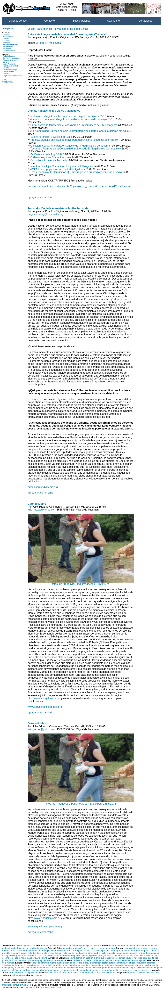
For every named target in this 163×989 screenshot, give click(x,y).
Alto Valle (6, 42)
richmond (115, 968)
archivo (4, 79)
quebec (5, 948)
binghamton (95, 963)
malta (103, 953)
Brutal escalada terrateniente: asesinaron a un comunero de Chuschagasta (73, 125)
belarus (38, 951)
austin (60, 963)
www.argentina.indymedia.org (45, 707)
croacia (95, 951)
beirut (20, 973)
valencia (45, 958)
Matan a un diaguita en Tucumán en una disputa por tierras (64, 116)
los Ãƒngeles (75, 965)
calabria (87, 951)
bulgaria (79, 951)
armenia (5, 951)
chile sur (100, 958)
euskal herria (137, 951)
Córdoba (6, 40)
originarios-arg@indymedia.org (45, 214)
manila (93, 948)
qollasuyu (6, 961)
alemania (154, 951)
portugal (102, 956)
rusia (122, 956)
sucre (113, 958)
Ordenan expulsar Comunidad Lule (50, 158)
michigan (108, 965)
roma (108, 956)
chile (93, 958)
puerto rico (153, 958)
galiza (146, 951)
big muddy (84, 963)
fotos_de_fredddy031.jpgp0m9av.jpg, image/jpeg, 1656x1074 (81, 803)
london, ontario (116, 946)
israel (26, 973)
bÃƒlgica (46, 951)
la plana (45, 953)
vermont (123, 970)
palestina (33, 973)
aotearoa (78, 961)
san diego (154, 968)
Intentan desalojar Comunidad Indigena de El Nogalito (61, 166)
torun (158, 956)
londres (89, 953)
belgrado (55, 951)
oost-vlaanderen (29, 956)
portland (106, 968)
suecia (147, 956)
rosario (14, 961)
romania (116, 956)
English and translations (12, 76)
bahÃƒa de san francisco (23, 970)
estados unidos (19, 975)
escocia (139, 956)
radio (140, 973)
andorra (144, 948)
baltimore (74, 963)
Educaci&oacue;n (10, 70)
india (4, 963)
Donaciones (145, 20)
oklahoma (78, 968)
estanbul (32, 953)
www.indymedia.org (25, 946)
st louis (145, 968)
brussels (71, 951)
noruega (6, 956)
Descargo (44, 988)
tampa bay (85, 970)
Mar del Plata (8, 46)
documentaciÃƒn (88, 973)
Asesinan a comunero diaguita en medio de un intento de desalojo (68, 119)
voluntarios (110, 973)
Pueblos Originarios (10, 60)
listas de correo (71, 973)
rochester (124, 968)
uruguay (38, 961)
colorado (151, 963)
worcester (147, 970)
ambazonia (48, 946)
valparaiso (48, 961)
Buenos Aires (8, 37)
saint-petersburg (107, 948)
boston (105, 963)
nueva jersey (8, 968)
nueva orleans (37, 968)
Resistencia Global (10, 66)
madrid (97, 953)
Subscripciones (81, 20)
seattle (76, 970)
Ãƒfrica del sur (92, 946)
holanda (133, 953)
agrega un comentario (40, 197)
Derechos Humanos (11, 58)
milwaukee (118, 965)
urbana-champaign (110, 970)
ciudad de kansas (60, 965)
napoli (126, 953)
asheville (45, 963)
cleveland (141, 963)
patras (77, 956)
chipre (102, 951)
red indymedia (7, 81)
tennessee (95, 970)
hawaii (30, 965)
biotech (38, 975)
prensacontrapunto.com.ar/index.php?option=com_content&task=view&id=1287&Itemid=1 (79, 186)
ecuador (129, 958)
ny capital (46, 965)
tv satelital (148, 973)
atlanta (53, 963)
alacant (136, 948)
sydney (142, 961)
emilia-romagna (113, 951)
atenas (13, 951)
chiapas (86, 958)
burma (65, 948)
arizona (36, 963)
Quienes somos (17, 20)
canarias (58, 946)
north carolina (51, 968)
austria (20, 951)
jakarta (72, 948)
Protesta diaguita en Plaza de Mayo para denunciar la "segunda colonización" (75, 140)
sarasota (68, 970)
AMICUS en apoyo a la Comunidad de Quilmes (57, 169)
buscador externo (8, 83)
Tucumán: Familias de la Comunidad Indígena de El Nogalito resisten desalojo (75, 149)
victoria (35, 948)
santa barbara (42, 970)
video (156, 973)
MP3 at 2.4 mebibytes (48, 42)
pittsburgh (97, 968)
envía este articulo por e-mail (71, 28)
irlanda (24, 953)
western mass (134, 970)
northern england (150, 953)
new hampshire (151, 965)
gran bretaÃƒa (33, 958)
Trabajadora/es (9, 56)
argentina (70, 958)
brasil (107, 958)
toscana (5, 958)
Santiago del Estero (10, 44)
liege (52, 953)
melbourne (125, 961)
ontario (146, 946)
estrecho (67, 946)
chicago (133, 963)
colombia (120, 958)
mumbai (11, 963)
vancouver (27, 948)
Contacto (49, 20)
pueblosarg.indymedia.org (43, 487)
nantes (119, 953)
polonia (93, 956)
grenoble (6, 953)
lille (63, 953)
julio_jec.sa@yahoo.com (42, 510)
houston (37, 965)
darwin (102, 961)
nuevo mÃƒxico (22, 968)
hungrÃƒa (15, 953)
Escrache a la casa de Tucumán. (49, 160)
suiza (153, 956)
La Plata (6, 39)
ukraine (22, 958)
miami (100, 965)
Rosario (6, 35)
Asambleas (7, 68)
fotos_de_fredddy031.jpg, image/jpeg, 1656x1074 (81, 583)
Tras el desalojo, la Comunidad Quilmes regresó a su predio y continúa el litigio (76, 172)
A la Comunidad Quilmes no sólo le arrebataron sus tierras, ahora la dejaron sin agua (79, 131)
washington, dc (19, 965)
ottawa (153, 946)
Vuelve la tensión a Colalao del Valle (51, 137)
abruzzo (129, 948)
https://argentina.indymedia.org (16, 985)
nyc (71, 968)
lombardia (80, 953)
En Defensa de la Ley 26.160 (47, 155)
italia (39, 953)
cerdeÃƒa (130, 956)
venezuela (58, 961)
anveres (152, 948)
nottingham (15, 956)
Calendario (113, 20)
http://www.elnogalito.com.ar (44, 698)
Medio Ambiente (9, 64)
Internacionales (9, 50)
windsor (43, 948)
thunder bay (15, 948)
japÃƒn (79, 948)
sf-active (28, 988)
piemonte (85, 956)
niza (140, 953)
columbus (6, 965)
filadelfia (87, 968)
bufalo (112, 963)
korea (86, 948)
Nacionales (7, 48)
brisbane (87, 961)
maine (94, 965)
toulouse (14, 958)
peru (145, 958)
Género (6, 62)
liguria (58, 953)
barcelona (29, 951)
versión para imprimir (40, 28)
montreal (138, 946)
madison (86, 965)
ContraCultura (8, 72)
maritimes (129, 946)
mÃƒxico (138, 958)
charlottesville (122, 963)
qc (98, 948)
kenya (75, 946)
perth (133, 961)
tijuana (31, 961)
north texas (63, 968)
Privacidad (56, 988)
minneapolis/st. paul (133, 965)
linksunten (70, 953)
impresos (132, 973)
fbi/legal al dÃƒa (56, 973)
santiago (23, 961)
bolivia (79, 958)
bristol (63, 951)
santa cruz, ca (56, 970)
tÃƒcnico (100, 973)
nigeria (81, 946)
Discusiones (7, 74)
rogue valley (135, 968)
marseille (111, 953)
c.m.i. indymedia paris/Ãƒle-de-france (56, 956)
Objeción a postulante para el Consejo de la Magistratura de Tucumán (70, 146)
